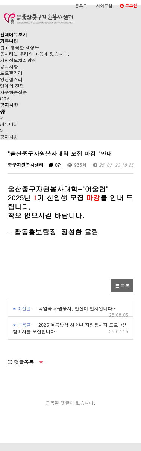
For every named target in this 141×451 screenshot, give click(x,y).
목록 (122, 285)
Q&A (5, 98)
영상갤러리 (11, 79)
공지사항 (9, 66)
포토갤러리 (11, 73)
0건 (55, 164)
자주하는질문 (13, 92)
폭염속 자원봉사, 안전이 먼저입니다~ (77, 308)
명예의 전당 (12, 85)
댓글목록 (21, 362)
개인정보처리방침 (18, 60)
